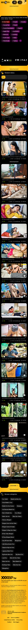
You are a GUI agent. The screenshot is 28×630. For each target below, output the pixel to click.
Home (2, 19)
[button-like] (5, 60)
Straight (11, 19)
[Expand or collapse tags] (20, 41)
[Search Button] (19, 2)
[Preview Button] (24, 93)
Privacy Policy (19, 619)
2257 (8, 617)
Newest (6, 19)
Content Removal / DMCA (9, 619)
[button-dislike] (7, 60)
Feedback (9, 622)
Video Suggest (16, 622)
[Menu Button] (14, 2)
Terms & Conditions (15, 617)
